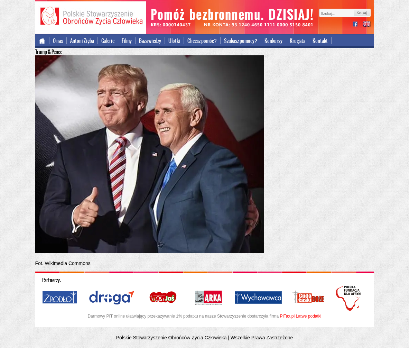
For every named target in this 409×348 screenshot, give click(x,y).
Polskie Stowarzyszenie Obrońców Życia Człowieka (90, 16)
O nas (58, 40)
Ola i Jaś (164, 298)
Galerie (107, 40)
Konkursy (273, 40)
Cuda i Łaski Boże (308, 298)
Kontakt (320, 40)
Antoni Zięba (82, 40)
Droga (112, 298)
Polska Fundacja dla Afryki (349, 298)
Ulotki (174, 40)
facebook (358, 24)
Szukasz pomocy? (240, 40)
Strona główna (42, 40)
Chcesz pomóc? (202, 40)
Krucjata (297, 40)
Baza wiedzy (150, 40)
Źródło (60, 298)
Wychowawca (258, 298)
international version (367, 24)
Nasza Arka (208, 298)
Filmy (127, 40)
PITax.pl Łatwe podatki (300, 316)
